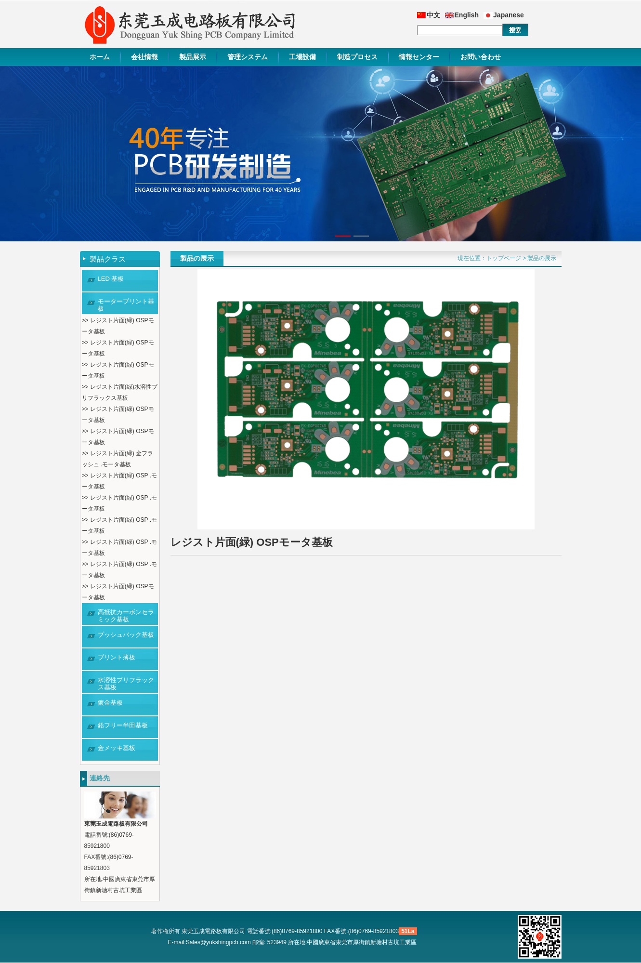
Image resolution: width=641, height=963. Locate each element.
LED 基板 (111, 278)
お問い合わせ (480, 57)
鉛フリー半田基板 (123, 725)
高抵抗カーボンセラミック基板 (126, 615)
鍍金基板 (110, 702)
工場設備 (302, 57)
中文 (433, 15)
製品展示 (192, 57)
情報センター (419, 57)
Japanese (508, 15)
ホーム (100, 57)
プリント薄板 (116, 657)
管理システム (247, 57)
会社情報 (144, 57)
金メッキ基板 (116, 748)
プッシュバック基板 (126, 634)
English (467, 15)
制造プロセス (357, 57)
